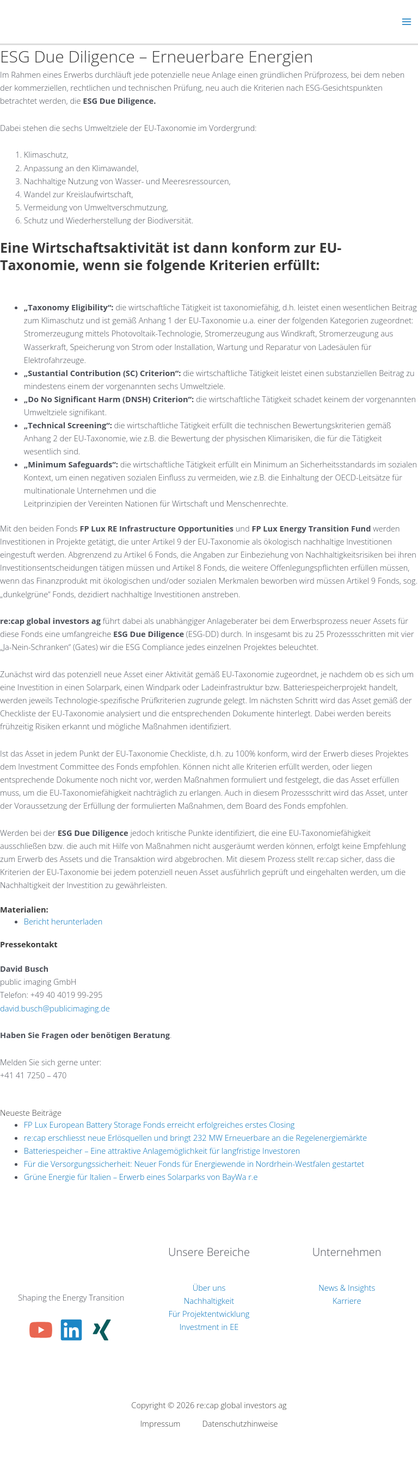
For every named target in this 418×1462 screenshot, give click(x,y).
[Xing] (102, 1330)
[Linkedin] (71, 1330)
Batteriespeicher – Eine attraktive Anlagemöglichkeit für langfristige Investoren (162, 1150)
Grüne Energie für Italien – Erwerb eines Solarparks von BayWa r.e (141, 1176)
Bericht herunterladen (63, 921)
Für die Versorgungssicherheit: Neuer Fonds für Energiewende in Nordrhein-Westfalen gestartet (194, 1163)
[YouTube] (41, 1330)
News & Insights (346, 1287)
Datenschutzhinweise (240, 1423)
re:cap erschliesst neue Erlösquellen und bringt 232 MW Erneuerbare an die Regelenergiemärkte (195, 1137)
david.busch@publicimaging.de (55, 1008)
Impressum (160, 1423)
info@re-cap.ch (26, 1088)
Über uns (209, 1287)
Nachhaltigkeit (209, 1300)
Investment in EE (209, 1326)
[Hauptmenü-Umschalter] (406, 21)
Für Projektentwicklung (209, 1313)
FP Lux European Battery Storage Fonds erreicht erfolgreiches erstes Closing (159, 1124)
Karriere (347, 1300)
